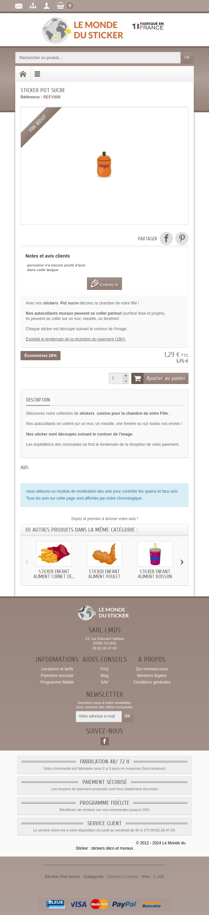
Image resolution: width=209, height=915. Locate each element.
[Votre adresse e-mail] (99, 716)
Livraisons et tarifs (57, 669)
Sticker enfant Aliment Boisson (155, 574)
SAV (104, 682)
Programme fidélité (57, 682)
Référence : (31, 97)
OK (187, 57)
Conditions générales (152, 682)
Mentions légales (152, 675)
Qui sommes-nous (152, 669)
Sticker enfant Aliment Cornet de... (54, 574)
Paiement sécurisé (57, 675)
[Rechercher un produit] (98, 57)
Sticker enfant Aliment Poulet (104, 574)
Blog (104, 675)
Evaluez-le (104, 283)
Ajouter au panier (158, 378)
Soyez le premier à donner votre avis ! (104, 518)
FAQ (104, 669)
